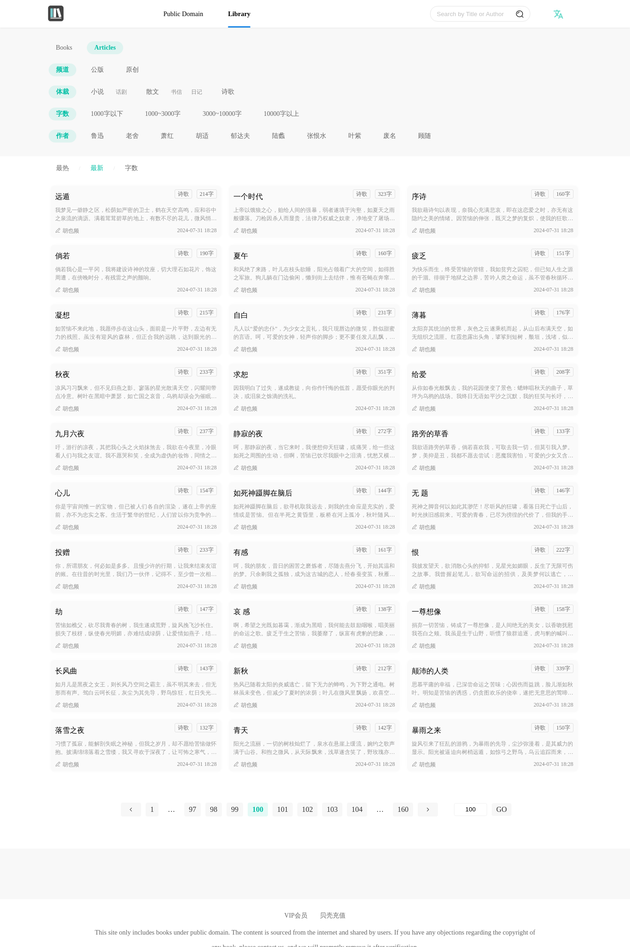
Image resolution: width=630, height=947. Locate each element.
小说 (97, 91)
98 (213, 809)
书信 (176, 92)
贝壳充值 (333, 915)
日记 (196, 92)
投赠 (62, 552)
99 (234, 809)
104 (357, 809)
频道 (62, 69)
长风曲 (66, 671)
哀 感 (241, 612)
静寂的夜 (248, 434)
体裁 (62, 91)
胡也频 (67, 231)
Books (64, 47)
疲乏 (419, 256)
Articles (105, 47)
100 (257, 809)
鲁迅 (97, 135)
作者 (62, 135)
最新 (97, 168)
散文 (152, 91)
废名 (389, 135)
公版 (97, 69)
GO (501, 809)
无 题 (420, 493)
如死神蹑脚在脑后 (262, 493)
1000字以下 (107, 113)
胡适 (202, 135)
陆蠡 (278, 135)
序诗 (419, 196)
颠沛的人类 (430, 671)
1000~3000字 (163, 113)
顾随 (424, 135)
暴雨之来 (426, 730)
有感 (240, 552)
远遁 (62, 196)
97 (192, 809)
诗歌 (227, 91)
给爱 (419, 374)
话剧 (121, 92)
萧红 (167, 135)
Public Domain (184, 13)
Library (239, 13)
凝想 (62, 315)
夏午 (240, 256)
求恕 (240, 374)
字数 (62, 113)
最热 (62, 168)
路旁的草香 (430, 434)
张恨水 (316, 135)
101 (282, 809)
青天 (240, 730)
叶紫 (354, 135)
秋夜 (62, 374)
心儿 (62, 493)
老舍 (132, 135)
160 (403, 809)
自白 (240, 315)
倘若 (62, 256)
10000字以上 (281, 113)
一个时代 (248, 196)
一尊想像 (426, 612)
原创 (132, 69)
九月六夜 (70, 434)
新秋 (240, 671)
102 (307, 809)
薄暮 (419, 315)
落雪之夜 (70, 730)
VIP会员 (295, 915)
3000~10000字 (222, 113)
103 (332, 809)
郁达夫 (240, 135)
